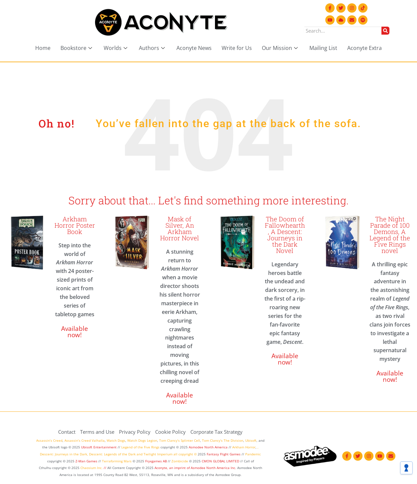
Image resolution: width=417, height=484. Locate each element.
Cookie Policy (170, 431)
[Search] (385, 31)
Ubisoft (251, 440)
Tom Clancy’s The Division (222, 440)
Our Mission (280, 48)
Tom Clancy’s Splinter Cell (179, 440)
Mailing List (323, 48)
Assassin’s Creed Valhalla (84, 440)
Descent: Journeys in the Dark (63, 454)
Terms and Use (97, 431)
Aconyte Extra (364, 48)
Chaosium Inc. (91, 467)
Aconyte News (194, 48)
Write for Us (237, 48)
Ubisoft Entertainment (99, 447)
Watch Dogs (116, 440)
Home (43, 48)
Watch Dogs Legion (142, 440)
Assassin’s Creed (49, 440)
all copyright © (185, 454)
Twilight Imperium (158, 454)
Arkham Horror (244, 447)
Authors (152, 48)
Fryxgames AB (156, 461)
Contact (66, 431)
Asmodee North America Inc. (214, 467)
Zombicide (179, 461)
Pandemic (253, 454)
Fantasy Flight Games (224, 454)
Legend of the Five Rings (140, 447)
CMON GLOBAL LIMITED (221, 461)
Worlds (116, 48)
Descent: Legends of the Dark (112, 454)
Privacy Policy (135, 431)
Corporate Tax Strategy (216, 431)
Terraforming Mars (117, 461)
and (140, 454)
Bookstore (77, 48)
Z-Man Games (86, 461)
